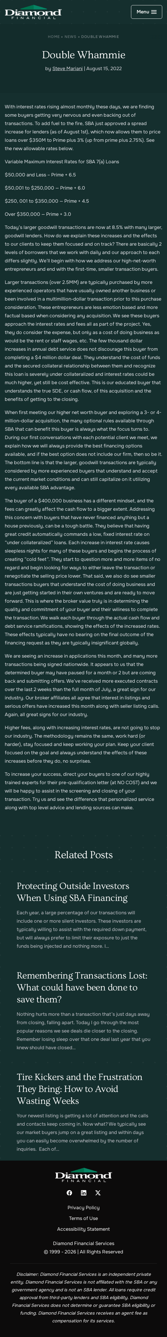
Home (54, 36)
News (71, 36)
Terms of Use (83, 1218)
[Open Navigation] (146, 12)
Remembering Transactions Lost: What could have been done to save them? (82, 987)
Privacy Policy (84, 1207)
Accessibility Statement (83, 1229)
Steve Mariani (67, 68)
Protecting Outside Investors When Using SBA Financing (73, 892)
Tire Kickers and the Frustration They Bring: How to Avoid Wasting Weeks (80, 1089)
